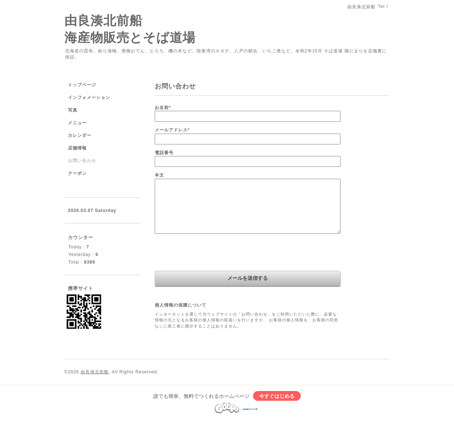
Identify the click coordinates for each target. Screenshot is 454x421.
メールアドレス (172, 130)
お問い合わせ (82, 160)
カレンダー (79, 135)
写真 (72, 110)
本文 (159, 175)
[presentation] (210, 253)
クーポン (77, 173)
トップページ (82, 84)
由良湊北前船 (95, 371)
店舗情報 (77, 148)
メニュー (77, 122)
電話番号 (164, 152)
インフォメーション (89, 97)
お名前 (163, 107)
